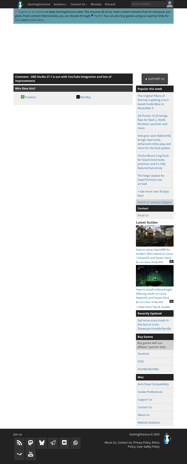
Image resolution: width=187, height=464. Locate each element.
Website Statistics (149, 422)
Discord (110, 4)
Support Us (145, 399)
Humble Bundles (148, 369)
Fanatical (143, 354)
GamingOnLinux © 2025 (144, 434)
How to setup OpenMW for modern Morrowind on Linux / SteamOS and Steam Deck (155, 252)
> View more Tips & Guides (153, 307)
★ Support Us (155, 79)
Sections (60, 4)
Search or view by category (154, 202)
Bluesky (96, 4)
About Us (144, 415)
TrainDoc (30, 97)
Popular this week (150, 89)
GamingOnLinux (39, 4)
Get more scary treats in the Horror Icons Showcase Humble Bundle (154, 324)
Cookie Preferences (150, 392)
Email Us (143, 215)
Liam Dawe (144, 262)
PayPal (96, 16)
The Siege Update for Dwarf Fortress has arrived (151, 180)
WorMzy (85, 97)
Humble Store (35, 20)
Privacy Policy (142, 442)
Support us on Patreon (30, 12)
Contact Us (78, 4)
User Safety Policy (148, 446)
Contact (143, 208)
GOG (18, 20)
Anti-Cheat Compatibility (153, 384)
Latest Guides (147, 222)
